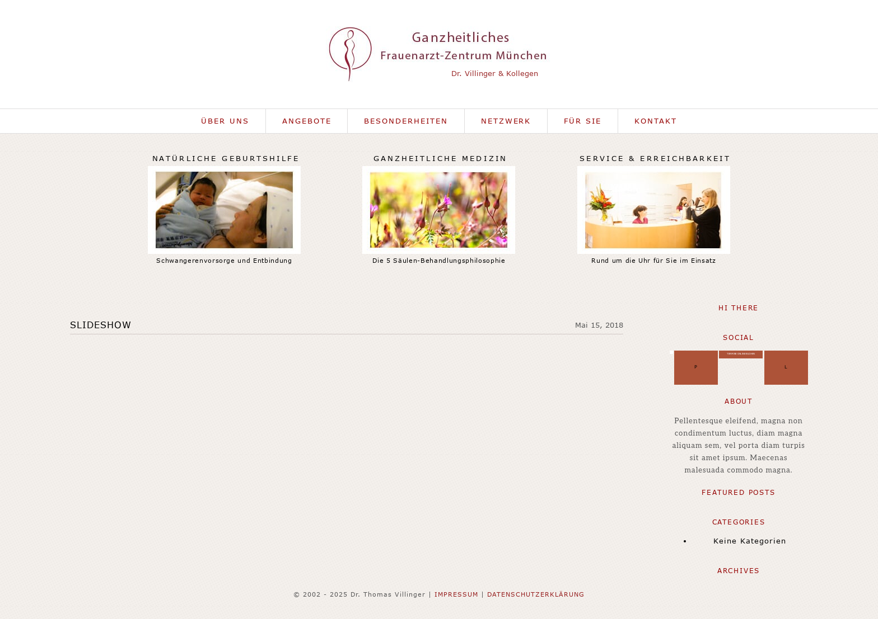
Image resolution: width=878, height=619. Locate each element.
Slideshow (101, 324)
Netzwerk (506, 120)
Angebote (306, 120)
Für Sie (582, 120)
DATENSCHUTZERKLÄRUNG (536, 594)
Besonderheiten (405, 120)
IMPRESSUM (456, 594)
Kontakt (655, 120)
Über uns (225, 120)
